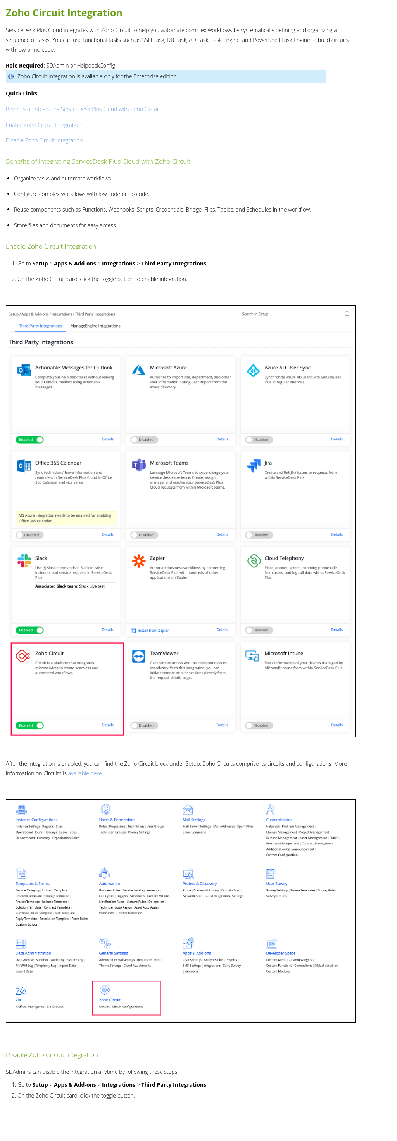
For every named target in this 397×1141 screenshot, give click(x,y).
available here (85, 773)
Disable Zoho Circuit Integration (44, 140)
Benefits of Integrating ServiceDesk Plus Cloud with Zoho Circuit (83, 109)
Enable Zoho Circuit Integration (43, 124)
